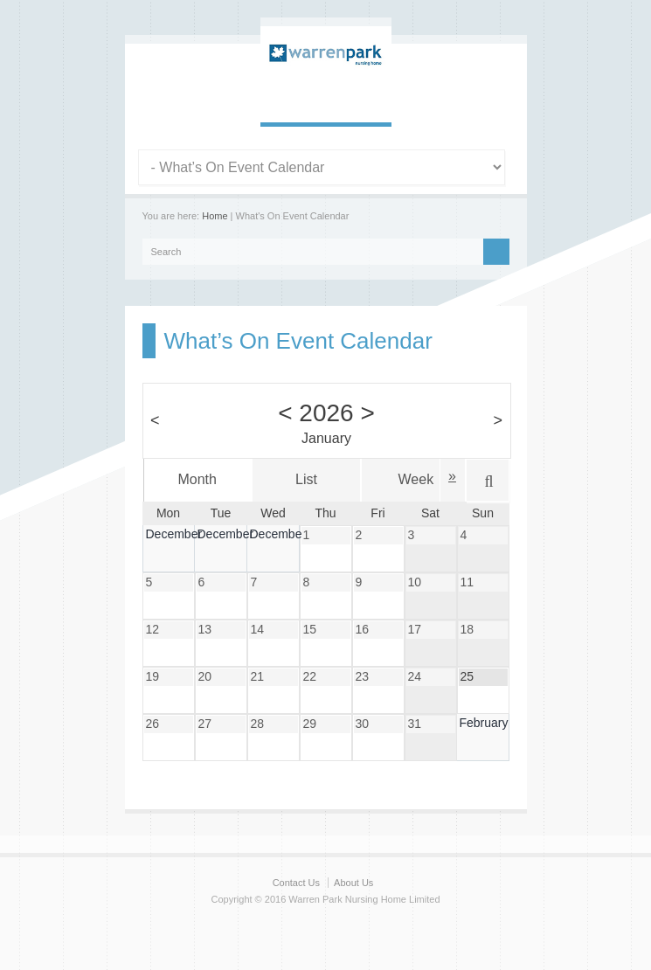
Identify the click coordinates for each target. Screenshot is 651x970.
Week (416, 479)
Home (214, 216)
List (306, 479)
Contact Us (296, 882)
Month (196, 479)
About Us (353, 882)
